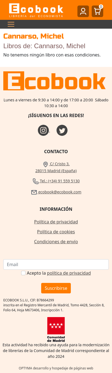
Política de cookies (56, 232)
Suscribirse (56, 288)
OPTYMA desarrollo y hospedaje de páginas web (56, 368)
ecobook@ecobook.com (56, 191)
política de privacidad (69, 273)
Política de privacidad (56, 222)
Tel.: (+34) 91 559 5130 (56, 180)
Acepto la (59, 273)
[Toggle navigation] (9, 24)
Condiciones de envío (56, 242)
